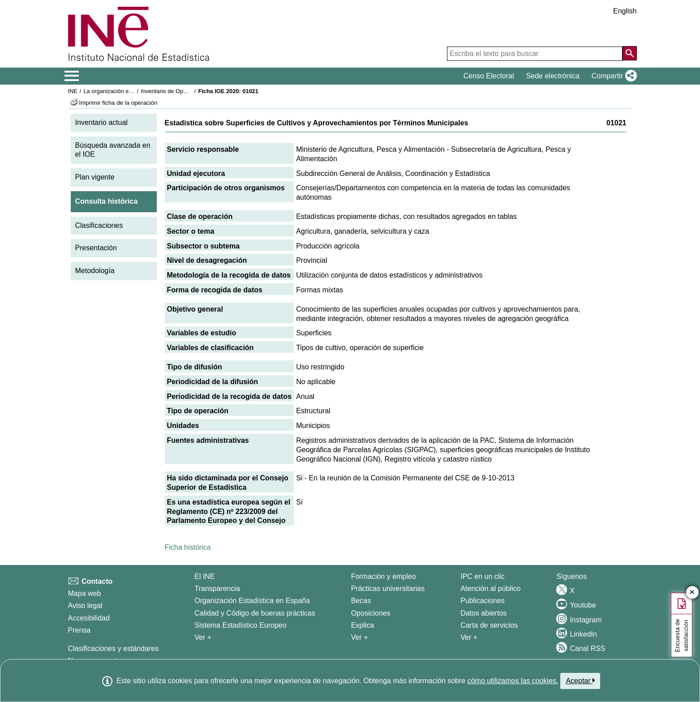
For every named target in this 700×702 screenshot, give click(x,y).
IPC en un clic (482, 576)
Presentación (96, 248)
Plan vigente (95, 177)
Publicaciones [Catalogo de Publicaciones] (482, 600)
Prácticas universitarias (388, 588)
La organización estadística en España (132, 91)
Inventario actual (101, 122)
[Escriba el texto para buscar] (535, 54)
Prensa (79, 630)
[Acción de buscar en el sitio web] (630, 53)
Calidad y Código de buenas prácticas (254, 613)
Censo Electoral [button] (489, 76)
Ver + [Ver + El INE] (202, 637)
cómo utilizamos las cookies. (513, 681)
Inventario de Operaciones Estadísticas (190, 91)
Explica (362, 625)
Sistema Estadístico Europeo (240, 625)
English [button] (624, 11)
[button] (612, 76)
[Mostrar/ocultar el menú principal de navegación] (72, 76)
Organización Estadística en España (252, 600)
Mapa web (84, 593)
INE (72, 91)
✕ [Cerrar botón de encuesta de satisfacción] (692, 592)
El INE (204, 576)
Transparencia (217, 588)
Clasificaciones (99, 225)
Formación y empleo (383, 576)
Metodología (95, 270)
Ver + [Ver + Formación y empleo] (359, 637)
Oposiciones (371, 613)
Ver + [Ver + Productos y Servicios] (468, 637)
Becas (361, 600)
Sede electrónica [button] (553, 76)
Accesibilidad (89, 618)
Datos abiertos (483, 613)
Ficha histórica (188, 547)
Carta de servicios (489, 625)
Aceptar (580, 680)
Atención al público (490, 588)
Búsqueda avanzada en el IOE (112, 149)
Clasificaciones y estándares (113, 648)
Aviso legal (85, 605)
